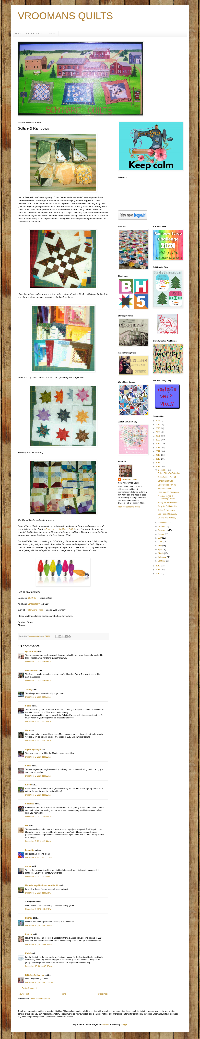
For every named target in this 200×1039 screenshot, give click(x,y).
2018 (158, 447)
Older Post (102, 994)
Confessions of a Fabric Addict (60, 529)
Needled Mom (31, 670)
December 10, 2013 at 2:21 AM (38, 925)
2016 (158, 455)
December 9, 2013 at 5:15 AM (38, 662)
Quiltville (32, 598)
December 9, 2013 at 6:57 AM (38, 697)
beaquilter (30, 850)
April (160, 549)
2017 (158, 451)
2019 (158, 443)
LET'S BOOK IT (34, 33)
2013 (158, 467)
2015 (158, 459)
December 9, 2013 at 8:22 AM (38, 757)
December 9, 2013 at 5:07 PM (38, 893)
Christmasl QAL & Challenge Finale (166, 497)
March (161, 553)
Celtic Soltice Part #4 (167, 477)
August (161, 534)
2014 (158, 463)
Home (18, 33)
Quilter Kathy (31, 651)
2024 (158, 424)
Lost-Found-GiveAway (167, 514)
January (162, 561)
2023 (158, 428)
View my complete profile (129, 507)
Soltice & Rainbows (166, 510)
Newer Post (24, 994)
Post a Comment (29, 988)
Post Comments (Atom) (40, 999)
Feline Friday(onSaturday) (169, 473)
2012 (158, 566)
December (163, 470)
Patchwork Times (35, 610)
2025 (158, 420)
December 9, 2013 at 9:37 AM (38, 817)
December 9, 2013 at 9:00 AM (38, 776)
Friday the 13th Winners (168, 502)
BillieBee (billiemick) (35, 975)
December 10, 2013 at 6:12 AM (38, 944)
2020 (158, 440)
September (163, 530)
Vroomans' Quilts (129, 479)
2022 (158, 432)
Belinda (28, 918)
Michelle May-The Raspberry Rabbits (42, 885)
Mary (27, 730)
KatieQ (28, 953)
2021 (158, 436)
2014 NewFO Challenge (168, 492)
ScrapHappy (34, 604)
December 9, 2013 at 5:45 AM (38, 681)
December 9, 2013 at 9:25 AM (38, 795)
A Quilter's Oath (164, 488)
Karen (28, 785)
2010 (158, 573)
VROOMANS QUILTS (65, 15)
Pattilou (29, 934)
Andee (28, 866)
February (162, 557)
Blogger (124, 1024)
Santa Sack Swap (165, 481)
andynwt (105, 1024)
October (162, 526)
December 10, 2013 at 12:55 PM (39, 982)
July (160, 538)
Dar (27, 825)
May (160, 545)
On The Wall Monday (167, 518)
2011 (158, 569)
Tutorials (51, 33)
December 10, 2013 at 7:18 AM (38, 966)
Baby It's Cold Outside (167, 506)
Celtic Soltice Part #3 (167, 485)
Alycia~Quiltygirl (33, 749)
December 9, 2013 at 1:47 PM (38, 877)
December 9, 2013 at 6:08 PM (38, 909)
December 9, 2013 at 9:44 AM (38, 841)
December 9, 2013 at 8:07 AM (38, 740)
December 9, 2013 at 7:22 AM (38, 721)
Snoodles (29, 804)
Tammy (28, 689)
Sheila (28, 706)
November (163, 523)
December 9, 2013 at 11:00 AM (38, 857)
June (160, 542)
